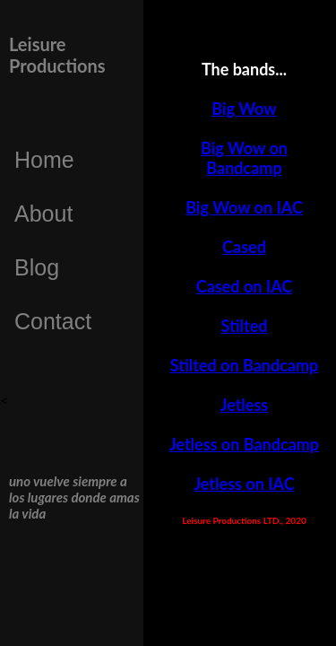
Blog (36, 267)
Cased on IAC (244, 286)
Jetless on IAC (244, 483)
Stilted (244, 326)
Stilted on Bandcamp (244, 365)
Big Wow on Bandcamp (244, 158)
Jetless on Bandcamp (244, 444)
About (43, 213)
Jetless (244, 405)
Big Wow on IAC (244, 207)
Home (44, 159)
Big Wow (243, 108)
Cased (244, 247)
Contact (52, 321)
